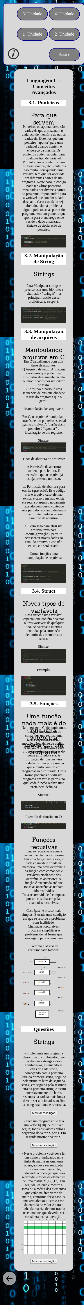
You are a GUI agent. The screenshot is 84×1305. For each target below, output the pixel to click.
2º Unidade (64, 34)
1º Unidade (32, 34)
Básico (64, 54)
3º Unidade (32, 13)
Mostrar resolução (43, 1113)
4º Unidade (64, 13)
